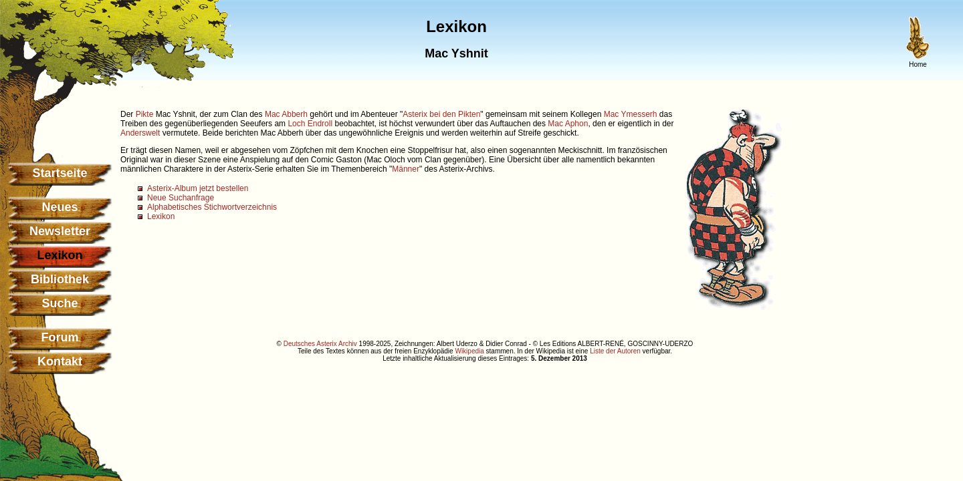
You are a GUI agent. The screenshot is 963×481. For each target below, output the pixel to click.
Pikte (145, 114)
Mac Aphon (568, 123)
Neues (59, 207)
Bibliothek (60, 279)
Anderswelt (140, 133)
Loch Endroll (310, 123)
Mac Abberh (286, 114)
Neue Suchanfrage (180, 197)
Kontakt (59, 361)
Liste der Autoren (615, 351)
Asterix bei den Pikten (441, 114)
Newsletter (59, 231)
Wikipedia (469, 351)
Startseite (59, 173)
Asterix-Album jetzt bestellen (197, 188)
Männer (405, 169)
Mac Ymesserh (630, 114)
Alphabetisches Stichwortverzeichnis (212, 207)
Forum (60, 337)
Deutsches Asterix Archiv (320, 343)
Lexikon (161, 216)
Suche (59, 303)
